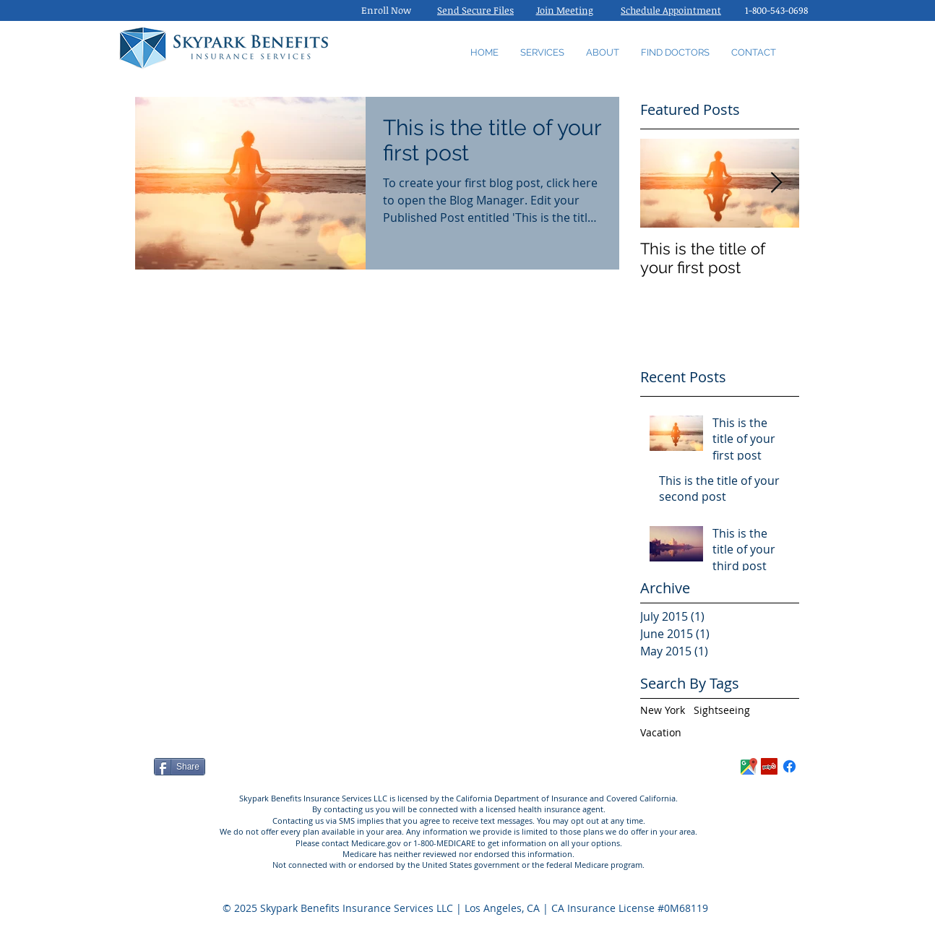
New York (662, 710)
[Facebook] (789, 766)
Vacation (660, 732)
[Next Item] (776, 183)
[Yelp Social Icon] (769, 766)
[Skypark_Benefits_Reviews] (749, 766)
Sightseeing (722, 710)
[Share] (179, 766)
